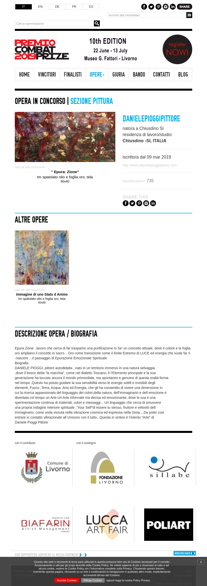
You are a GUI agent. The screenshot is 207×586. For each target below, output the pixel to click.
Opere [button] (97, 74)
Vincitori (47, 74)
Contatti (161, 74)
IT (23, 6)
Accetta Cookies (67, 580)
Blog (183, 74)
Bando (139, 74)
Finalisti (73, 74)
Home (24, 74)
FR (74, 6)
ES (91, 6)
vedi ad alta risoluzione (30, 167)
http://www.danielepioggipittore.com (150, 165)
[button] (175, 553)
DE (57, 6)
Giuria (118, 74)
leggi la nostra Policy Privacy (133, 580)
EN (40, 6)
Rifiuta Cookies (93, 580)
